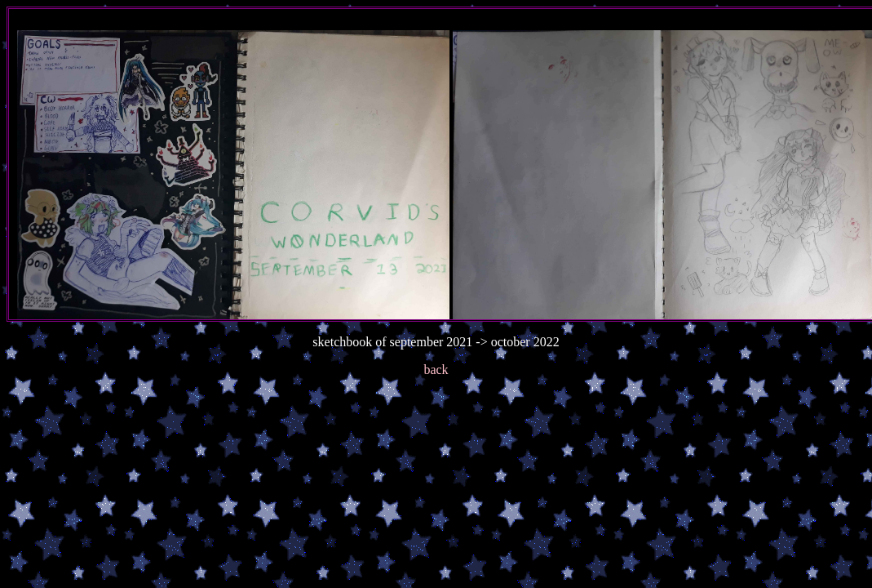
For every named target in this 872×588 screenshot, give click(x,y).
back (435, 369)
